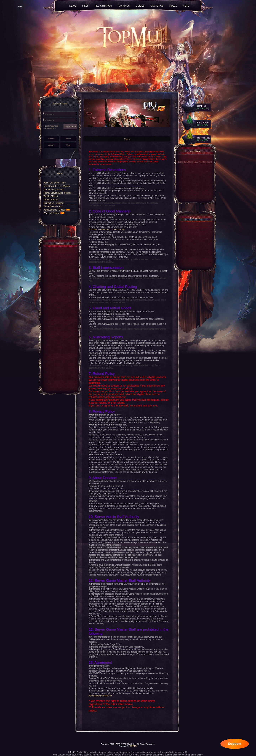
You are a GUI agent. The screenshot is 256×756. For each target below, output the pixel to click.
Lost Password (51, 126)
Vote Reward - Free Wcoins (57, 186)
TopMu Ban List (51, 199)
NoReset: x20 (205, 162)
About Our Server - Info (55, 183)
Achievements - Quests (57, 210)
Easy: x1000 (192, 162)
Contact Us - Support (53, 203)
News (68, 139)
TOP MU (133, 746)
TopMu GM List (51, 196)
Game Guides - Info (53, 206)
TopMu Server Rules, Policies (57, 193)
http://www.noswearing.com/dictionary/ (107, 229)
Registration (50, 128)
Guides (51, 145)
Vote (68, 145)
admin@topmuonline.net (100, 695)
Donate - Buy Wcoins (54, 189)
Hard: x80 (181, 162)
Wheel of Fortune (54, 213)
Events (51, 139)
